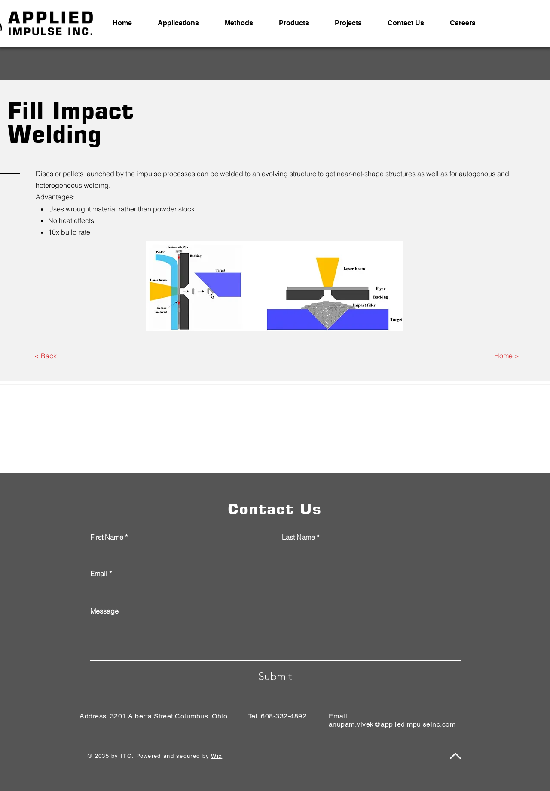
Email (98, 573)
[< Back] (45, 356)
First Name (106, 537)
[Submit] (275, 676)
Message (104, 611)
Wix (216, 756)
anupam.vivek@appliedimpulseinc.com (392, 724)
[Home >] (506, 356)
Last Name (298, 537)
